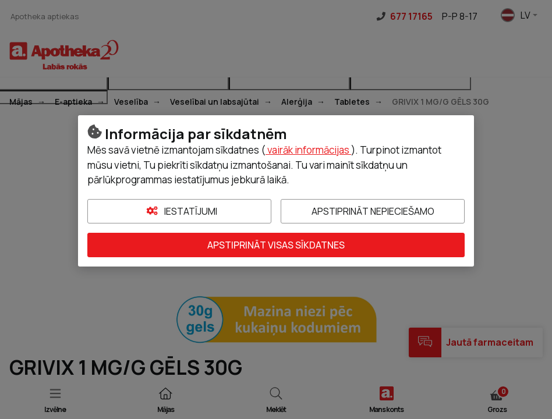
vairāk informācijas (308, 150)
